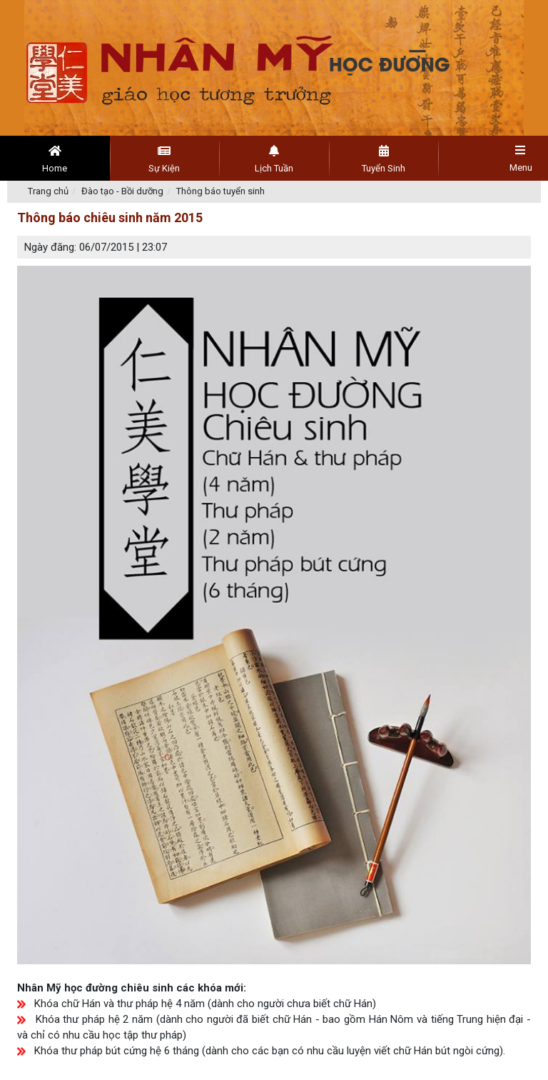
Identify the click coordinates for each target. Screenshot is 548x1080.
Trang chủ (48, 191)
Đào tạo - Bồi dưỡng (122, 191)
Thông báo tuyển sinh (220, 191)
